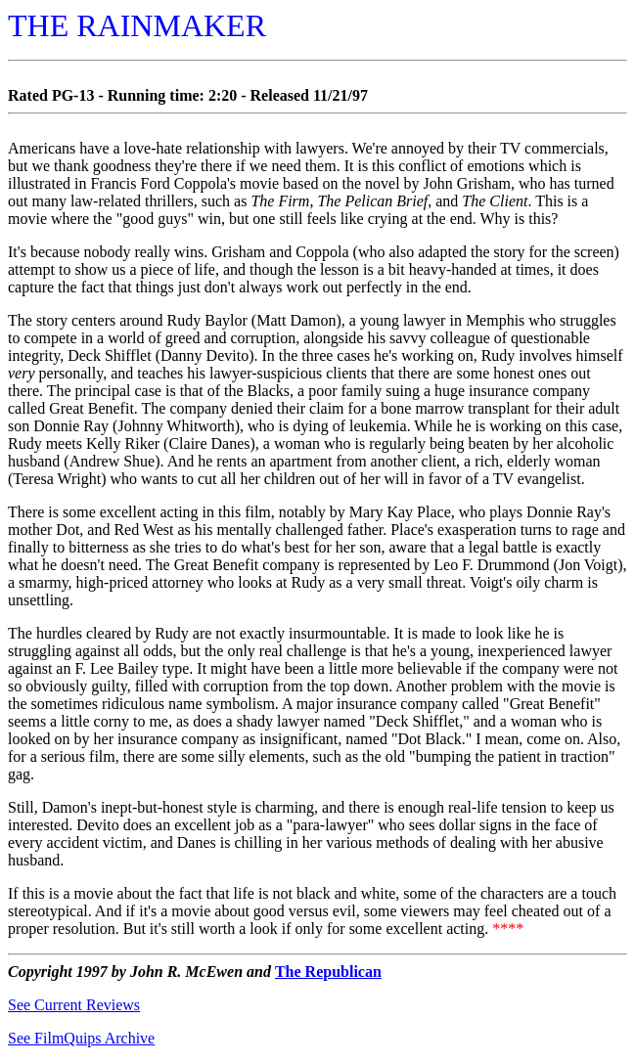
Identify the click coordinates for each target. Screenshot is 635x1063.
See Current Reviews (74, 1005)
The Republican (328, 971)
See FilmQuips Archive (81, 1038)
